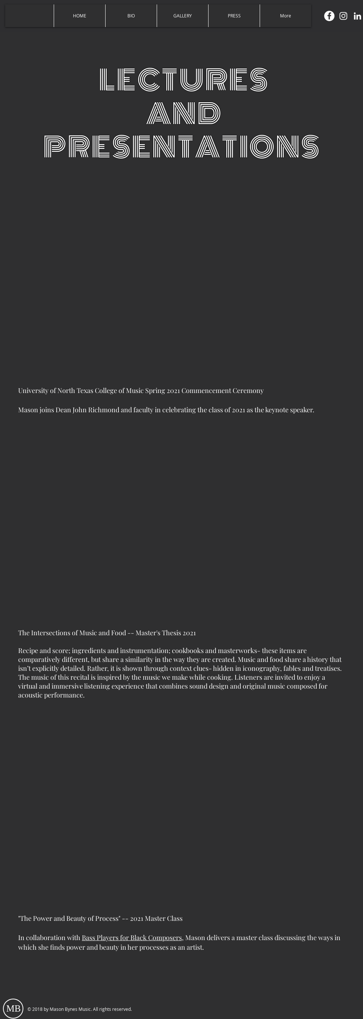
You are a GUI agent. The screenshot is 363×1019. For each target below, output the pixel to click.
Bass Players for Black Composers (132, 937)
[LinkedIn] (357, 16)
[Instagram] (343, 16)
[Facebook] (329, 16)
